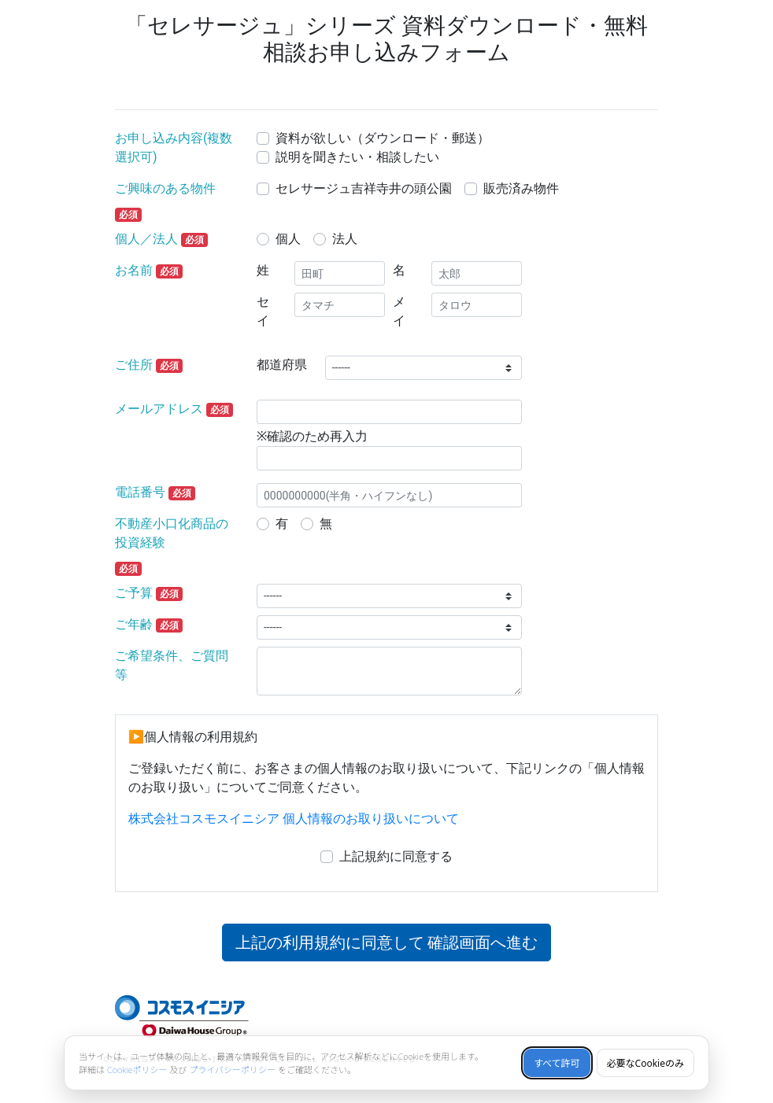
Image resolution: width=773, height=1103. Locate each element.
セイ (263, 311)
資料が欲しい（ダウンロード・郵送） (383, 138)
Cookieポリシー (137, 1069)
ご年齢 (134, 624)
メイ (399, 311)
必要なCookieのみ (645, 1063)
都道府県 (282, 364)
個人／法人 (146, 238)
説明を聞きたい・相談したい (357, 156)
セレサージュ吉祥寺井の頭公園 (364, 188)
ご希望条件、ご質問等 (171, 665)
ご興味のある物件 (165, 188)
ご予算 (134, 592)
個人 (288, 238)
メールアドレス (159, 408)
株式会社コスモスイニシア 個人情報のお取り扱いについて (293, 818)
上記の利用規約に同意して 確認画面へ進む (386, 942)
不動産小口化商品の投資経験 (171, 533)
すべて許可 (557, 1063)
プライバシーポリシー (232, 1069)
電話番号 (140, 492)
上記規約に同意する (396, 856)
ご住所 (134, 364)
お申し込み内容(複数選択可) (173, 147)
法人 (344, 238)
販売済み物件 (521, 188)
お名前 (134, 270)
